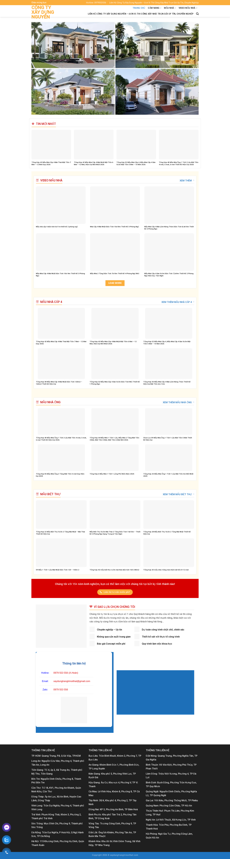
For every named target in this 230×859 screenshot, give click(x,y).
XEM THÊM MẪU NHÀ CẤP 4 (177, 302)
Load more (115, 283)
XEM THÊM (187, 180)
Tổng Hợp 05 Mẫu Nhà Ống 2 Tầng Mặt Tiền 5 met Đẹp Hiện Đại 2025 (60, 475)
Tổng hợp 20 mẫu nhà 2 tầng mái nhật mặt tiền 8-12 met (166, 570)
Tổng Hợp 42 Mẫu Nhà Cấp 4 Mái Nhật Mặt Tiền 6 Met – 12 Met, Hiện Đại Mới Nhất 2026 (93, 163)
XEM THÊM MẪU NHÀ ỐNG (178, 402)
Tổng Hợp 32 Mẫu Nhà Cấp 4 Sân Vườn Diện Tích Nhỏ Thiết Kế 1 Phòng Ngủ (115, 383)
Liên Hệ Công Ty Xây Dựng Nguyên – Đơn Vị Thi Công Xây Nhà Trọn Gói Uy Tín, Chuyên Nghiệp (140, 14)
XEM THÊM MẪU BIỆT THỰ (178, 494)
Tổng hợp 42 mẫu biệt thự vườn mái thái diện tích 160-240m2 (114, 570)
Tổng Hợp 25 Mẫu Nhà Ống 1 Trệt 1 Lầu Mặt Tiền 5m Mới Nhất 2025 (168, 475)
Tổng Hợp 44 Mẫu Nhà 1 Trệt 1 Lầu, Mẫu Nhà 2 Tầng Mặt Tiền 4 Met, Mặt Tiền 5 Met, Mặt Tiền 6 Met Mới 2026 (114, 439)
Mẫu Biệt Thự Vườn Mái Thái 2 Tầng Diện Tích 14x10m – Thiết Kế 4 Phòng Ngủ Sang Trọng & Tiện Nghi (115, 533)
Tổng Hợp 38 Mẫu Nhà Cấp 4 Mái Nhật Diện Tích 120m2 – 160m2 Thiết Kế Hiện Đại (59, 383)
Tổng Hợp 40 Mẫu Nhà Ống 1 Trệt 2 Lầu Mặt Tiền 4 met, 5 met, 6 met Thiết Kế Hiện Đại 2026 (178, 163)
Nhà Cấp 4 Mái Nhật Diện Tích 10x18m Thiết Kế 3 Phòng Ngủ (114, 227)
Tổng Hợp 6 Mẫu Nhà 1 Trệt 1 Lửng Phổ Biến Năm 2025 (112, 474)
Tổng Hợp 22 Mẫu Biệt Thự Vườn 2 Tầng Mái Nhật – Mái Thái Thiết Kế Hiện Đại (60, 533)
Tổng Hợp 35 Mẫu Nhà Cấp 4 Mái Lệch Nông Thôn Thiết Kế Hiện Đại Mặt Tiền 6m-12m (167, 383)
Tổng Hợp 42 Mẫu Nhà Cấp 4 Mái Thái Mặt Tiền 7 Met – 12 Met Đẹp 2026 (51, 163)
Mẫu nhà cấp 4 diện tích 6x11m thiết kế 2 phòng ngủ (57, 227)
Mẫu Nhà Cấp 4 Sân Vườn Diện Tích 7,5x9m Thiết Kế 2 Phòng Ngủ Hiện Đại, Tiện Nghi (168, 274)
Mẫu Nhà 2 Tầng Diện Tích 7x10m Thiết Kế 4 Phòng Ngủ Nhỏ (114, 273)
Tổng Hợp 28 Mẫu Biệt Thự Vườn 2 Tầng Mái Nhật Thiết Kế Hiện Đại (167, 533)
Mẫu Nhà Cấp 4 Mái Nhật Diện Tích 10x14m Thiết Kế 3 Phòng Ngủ (60, 274)
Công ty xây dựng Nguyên (42, 12)
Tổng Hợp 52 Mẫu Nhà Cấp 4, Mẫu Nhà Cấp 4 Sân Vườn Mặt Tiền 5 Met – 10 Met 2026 (135, 163)
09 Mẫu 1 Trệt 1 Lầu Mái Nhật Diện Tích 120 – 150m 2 (57, 570)
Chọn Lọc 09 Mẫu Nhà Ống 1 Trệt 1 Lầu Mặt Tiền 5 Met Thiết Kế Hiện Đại (167, 439)
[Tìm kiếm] (197, 14)
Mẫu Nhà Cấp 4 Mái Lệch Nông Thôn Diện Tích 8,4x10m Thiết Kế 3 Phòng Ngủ (169, 228)
